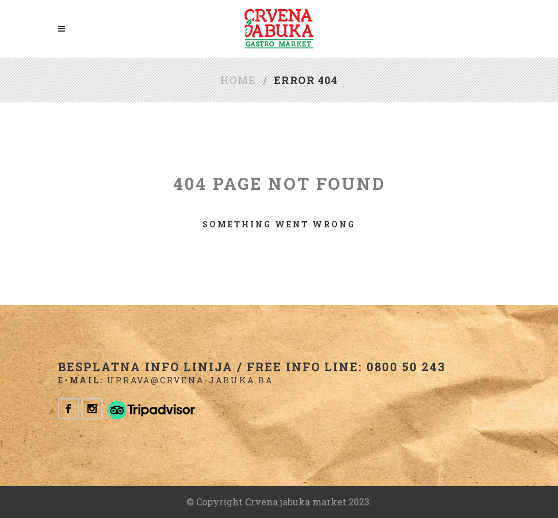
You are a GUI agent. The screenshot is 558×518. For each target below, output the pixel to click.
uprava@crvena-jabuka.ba (190, 380)
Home (238, 80)
